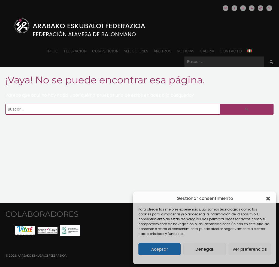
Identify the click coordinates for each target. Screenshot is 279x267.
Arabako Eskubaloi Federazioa (89, 26)
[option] (25, 230)
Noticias (185, 51)
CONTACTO (231, 51)
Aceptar (159, 249)
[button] (268, 198)
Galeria (207, 51)
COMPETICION (105, 51)
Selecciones (136, 51)
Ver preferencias (249, 249)
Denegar (204, 249)
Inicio (53, 51)
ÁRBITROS (162, 51)
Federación (75, 51)
